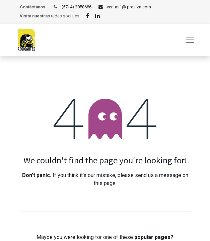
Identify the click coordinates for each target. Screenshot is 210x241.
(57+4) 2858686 (76, 6)
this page (105, 183)
